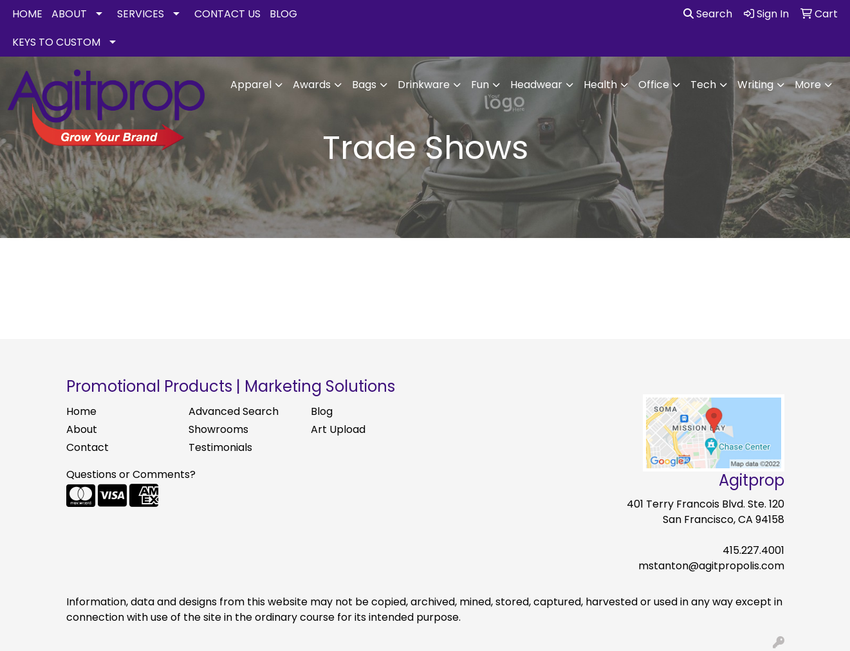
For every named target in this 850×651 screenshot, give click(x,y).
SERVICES (140, 13)
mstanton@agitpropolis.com (711, 565)
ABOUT (69, 13)
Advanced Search (234, 411)
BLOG (283, 13)
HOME (27, 13)
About (81, 429)
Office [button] (653, 84)
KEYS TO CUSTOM (56, 42)
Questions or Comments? (131, 474)
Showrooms (218, 429)
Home (81, 411)
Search (707, 13)
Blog (322, 411)
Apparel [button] (251, 84)
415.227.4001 (753, 550)
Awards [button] (312, 84)
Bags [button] (364, 84)
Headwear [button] (536, 84)
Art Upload (338, 429)
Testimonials (220, 447)
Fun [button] (480, 84)
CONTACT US (227, 13)
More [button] (808, 84)
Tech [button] (703, 84)
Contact (87, 447)
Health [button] (600, 84)
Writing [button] (755, 84)
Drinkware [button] (424, 84)
